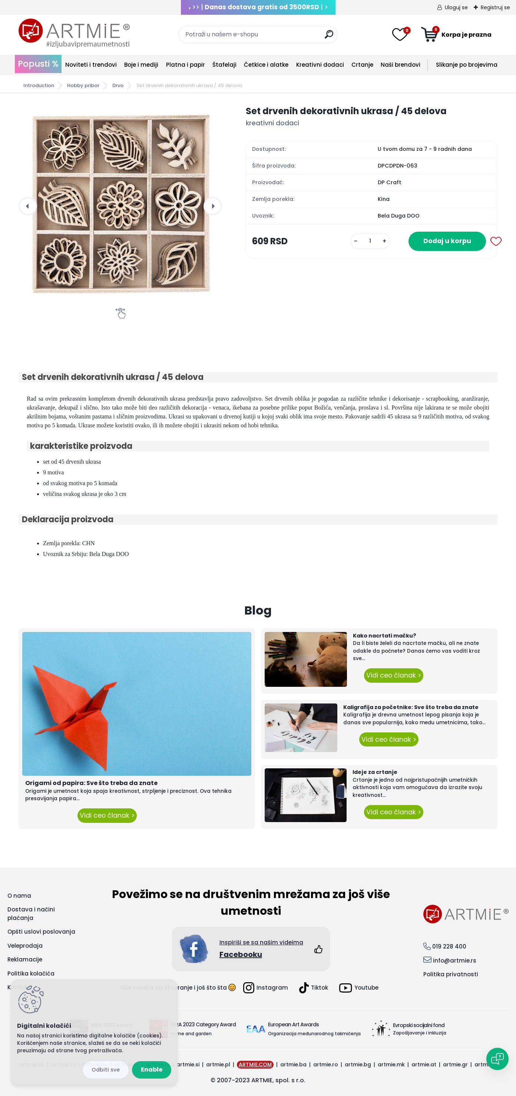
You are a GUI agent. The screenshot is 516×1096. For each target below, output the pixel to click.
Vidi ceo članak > (107, 815)
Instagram (265, 987)
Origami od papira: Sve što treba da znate (91, 783)
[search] (329, 37)
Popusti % (38, 64)
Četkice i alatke (266, 65)
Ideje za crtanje (375, 772)
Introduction (38, 85)
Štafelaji (224, 65)
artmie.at (423, 1064)
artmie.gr (455, 1064)
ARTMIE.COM (255, 1064)
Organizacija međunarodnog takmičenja (314, 1033)
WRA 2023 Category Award (203, 1024)
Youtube (358, 988)
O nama (19, 896)
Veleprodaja (25, 946)
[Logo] (74, 33)
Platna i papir (185, 65)
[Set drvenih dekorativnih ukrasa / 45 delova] (120, 206)
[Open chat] (497, 1059)
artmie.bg (358, 1064)
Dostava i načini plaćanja (31, 913)
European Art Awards (293, 1024)
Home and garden (191, 1033)
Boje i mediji (141, 65)
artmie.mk (391, 1064)
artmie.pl (218, 1064)
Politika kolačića (30, 973)
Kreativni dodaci (320, 65)
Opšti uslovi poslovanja (41, 932)
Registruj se (495, 7)
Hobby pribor (83, 85)
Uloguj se (456, 7)
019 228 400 (449, 946)
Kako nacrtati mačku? (384, 635)
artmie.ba (293, 1064)
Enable (151, 1069)
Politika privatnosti (450, 974)
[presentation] (28, 206)
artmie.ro (325, 1064)
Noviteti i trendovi (91, 65)
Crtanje (362, 65)
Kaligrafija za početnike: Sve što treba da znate (411, 707)
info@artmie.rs (454, 960)
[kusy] (370, 241)
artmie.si (187, 1064)
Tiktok (313, 987)
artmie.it (485, 1064)
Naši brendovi (400, 65)
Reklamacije (24, 959)
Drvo (117, 85)
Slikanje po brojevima (466, 65)
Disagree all (105, 1070)
